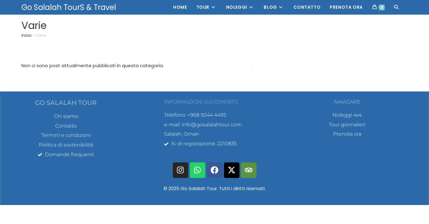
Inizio (26, 35)
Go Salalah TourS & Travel (68, 7)
